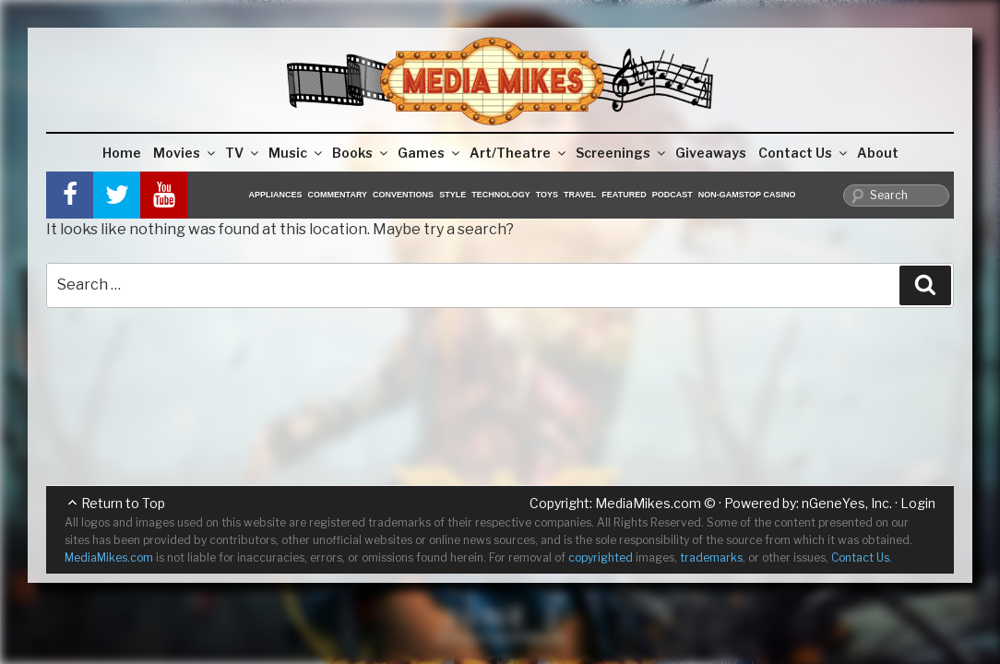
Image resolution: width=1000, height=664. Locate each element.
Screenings (622, 152)
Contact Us (804, 152)
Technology (500, 194)
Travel (580, 194)
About (878, 152)
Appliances (276, 194)
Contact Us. (861, 557)
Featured (623, 194)
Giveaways (710, 152)
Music (296, 152)
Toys (547, 194)
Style (452, 194)
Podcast (672, 194)
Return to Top (123, 503)
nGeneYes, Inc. (847, 503)
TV (243, 152)
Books (361, 152)
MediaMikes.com (648, 503)
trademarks (711, 557)
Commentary (338, 194)
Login (917, 503)
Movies (185, 152)
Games (430, 152)
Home (121, 152)
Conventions (403, 194)
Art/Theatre (519, 152)
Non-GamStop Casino (747, 194)
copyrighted (600, 557)
